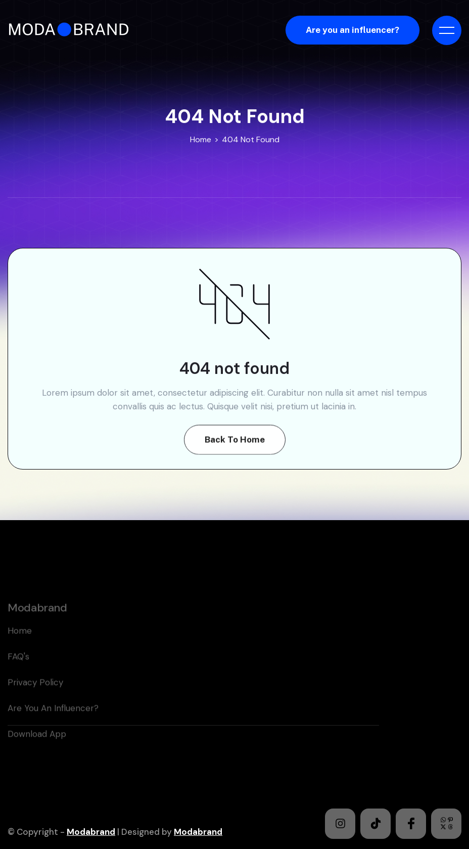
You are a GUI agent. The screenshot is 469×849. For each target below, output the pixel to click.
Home (200, 139)
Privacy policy (35, 698)
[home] (72, 30)
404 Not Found (250, 139)
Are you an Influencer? (53, 724)
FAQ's (18, 672)
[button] (446, 30)
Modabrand (91, 831)
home (20, 646)
